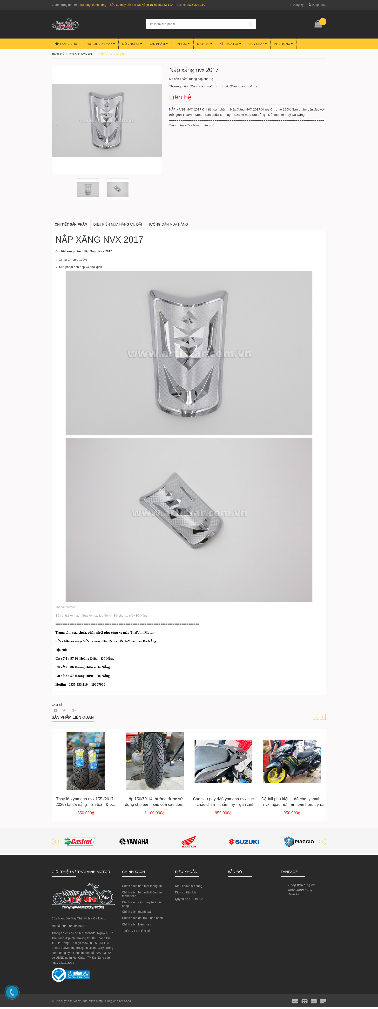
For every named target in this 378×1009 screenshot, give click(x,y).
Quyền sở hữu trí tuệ (189, 900)
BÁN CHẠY (258, 44)
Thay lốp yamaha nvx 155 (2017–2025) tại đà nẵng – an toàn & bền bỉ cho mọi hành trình (86, 806)
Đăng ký (296, 5)
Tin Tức (182, 44)
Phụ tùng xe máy (100, 44)
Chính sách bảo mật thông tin (142, 887)
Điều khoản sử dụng (188, 887)
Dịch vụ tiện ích (185, 894)
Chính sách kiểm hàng (137, 926)
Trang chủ (66, 44)
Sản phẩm (158, 44)
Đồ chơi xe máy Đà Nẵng (131, 617)
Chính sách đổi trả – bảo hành (142, 919)
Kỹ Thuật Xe (230, 44)
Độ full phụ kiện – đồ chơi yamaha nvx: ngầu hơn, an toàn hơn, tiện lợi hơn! (292, 806)
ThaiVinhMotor (65, 609)
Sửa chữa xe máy (67, 617)
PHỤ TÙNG (283, 44)
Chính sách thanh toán (137, 913)
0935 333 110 (196, 5)
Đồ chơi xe (132, 44)
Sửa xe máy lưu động (96, 617)
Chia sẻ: (57, 706)
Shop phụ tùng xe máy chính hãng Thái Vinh (301, 891)
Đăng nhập (317, 5)
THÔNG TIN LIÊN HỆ (136, 932)
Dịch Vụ (204, 44)
